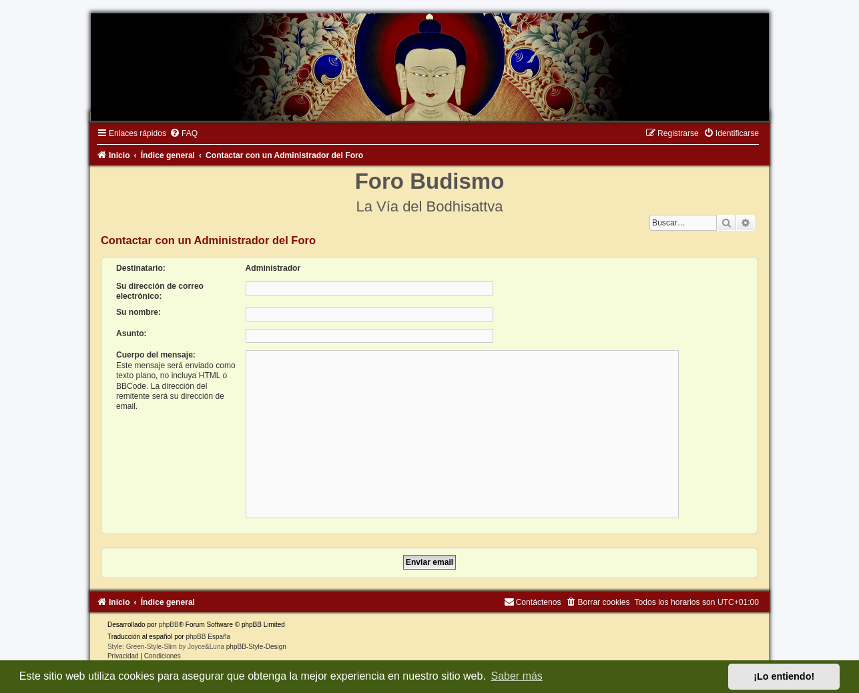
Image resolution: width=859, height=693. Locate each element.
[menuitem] (184, 133)
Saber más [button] (517, 676)
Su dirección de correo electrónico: (160, 291)
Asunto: (131, 333)
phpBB (169, 624)
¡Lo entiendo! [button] (784, 676)
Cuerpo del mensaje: (156, 355)
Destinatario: (141, 268)
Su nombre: (138, 312)
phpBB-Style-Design (256, 646)
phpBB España (208, 636)
